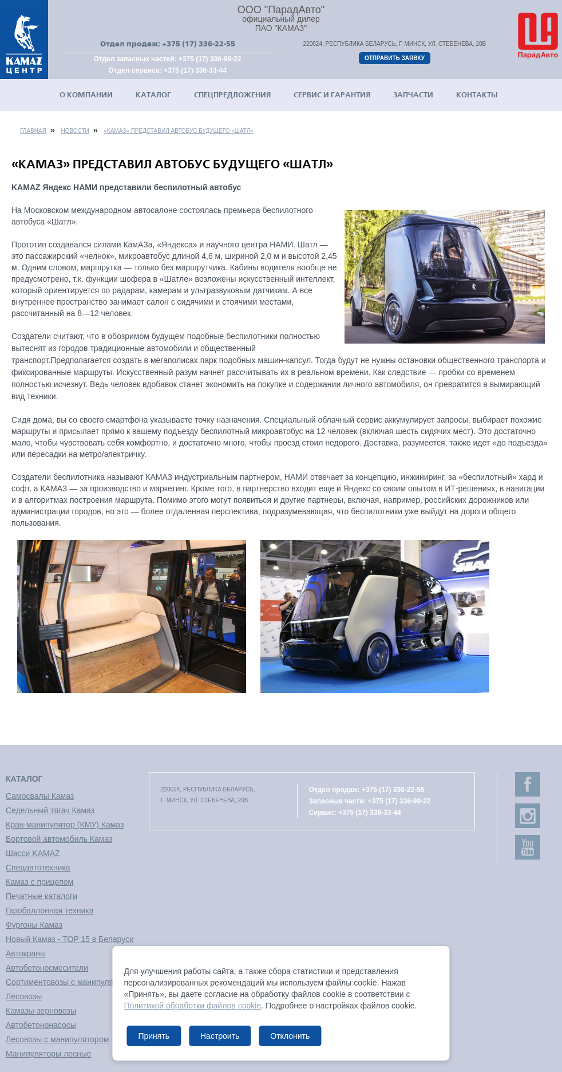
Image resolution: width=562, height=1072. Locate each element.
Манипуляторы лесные (49, 1053)
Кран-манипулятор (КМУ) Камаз (65, 824)
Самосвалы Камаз (40, 796)
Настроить (219, 1036)
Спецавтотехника (38, 867)
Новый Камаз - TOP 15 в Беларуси (70, 939)
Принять (153, 1036)
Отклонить (290, 1036)
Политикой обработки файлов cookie (192, 1005)
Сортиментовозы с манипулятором (71, 982)
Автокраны (26, 953)
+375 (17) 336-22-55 (198, 44)
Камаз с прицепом (39, 881)
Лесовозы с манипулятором (57, 1039)
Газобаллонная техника (49, 910)
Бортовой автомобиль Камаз (59, 839)
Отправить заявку (395, 58)
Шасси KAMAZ (33, 853)
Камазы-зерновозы (41, 1010)
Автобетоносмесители (47, 967)
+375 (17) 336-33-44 (195, 70)
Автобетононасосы (41, 1025)
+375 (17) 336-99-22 (210, 59)
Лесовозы (24, 996)
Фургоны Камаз (34, 924)
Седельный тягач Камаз (50, 810)
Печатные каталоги (41, 896)
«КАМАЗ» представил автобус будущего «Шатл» (179, 131)
